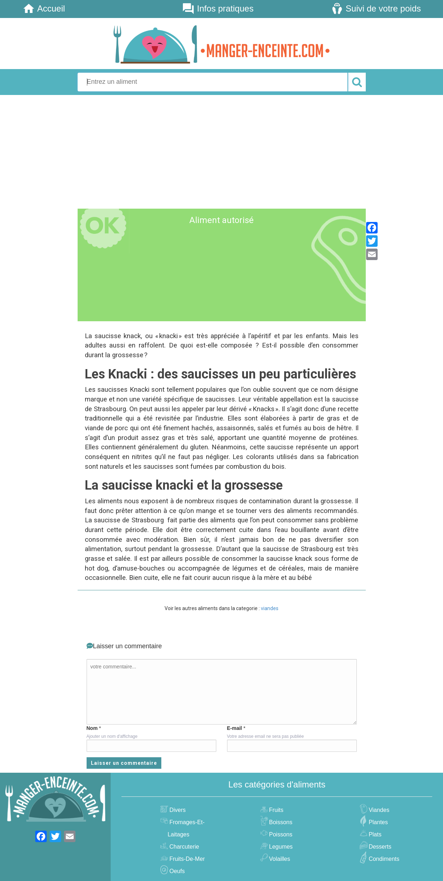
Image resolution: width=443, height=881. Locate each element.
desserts (379, 847)
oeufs (176, 871)
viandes (269, 608)
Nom (92, 728)
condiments (383, 859)
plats (374, 834)
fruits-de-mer (186, 859)
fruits (275, 810)
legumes (280, 847)
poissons (279, 834)
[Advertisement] (221, 150)
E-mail (234, 728)
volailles (278, 859)
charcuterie (183, 847)
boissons (279, 822)
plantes (377, 822)
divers (176, 810)
